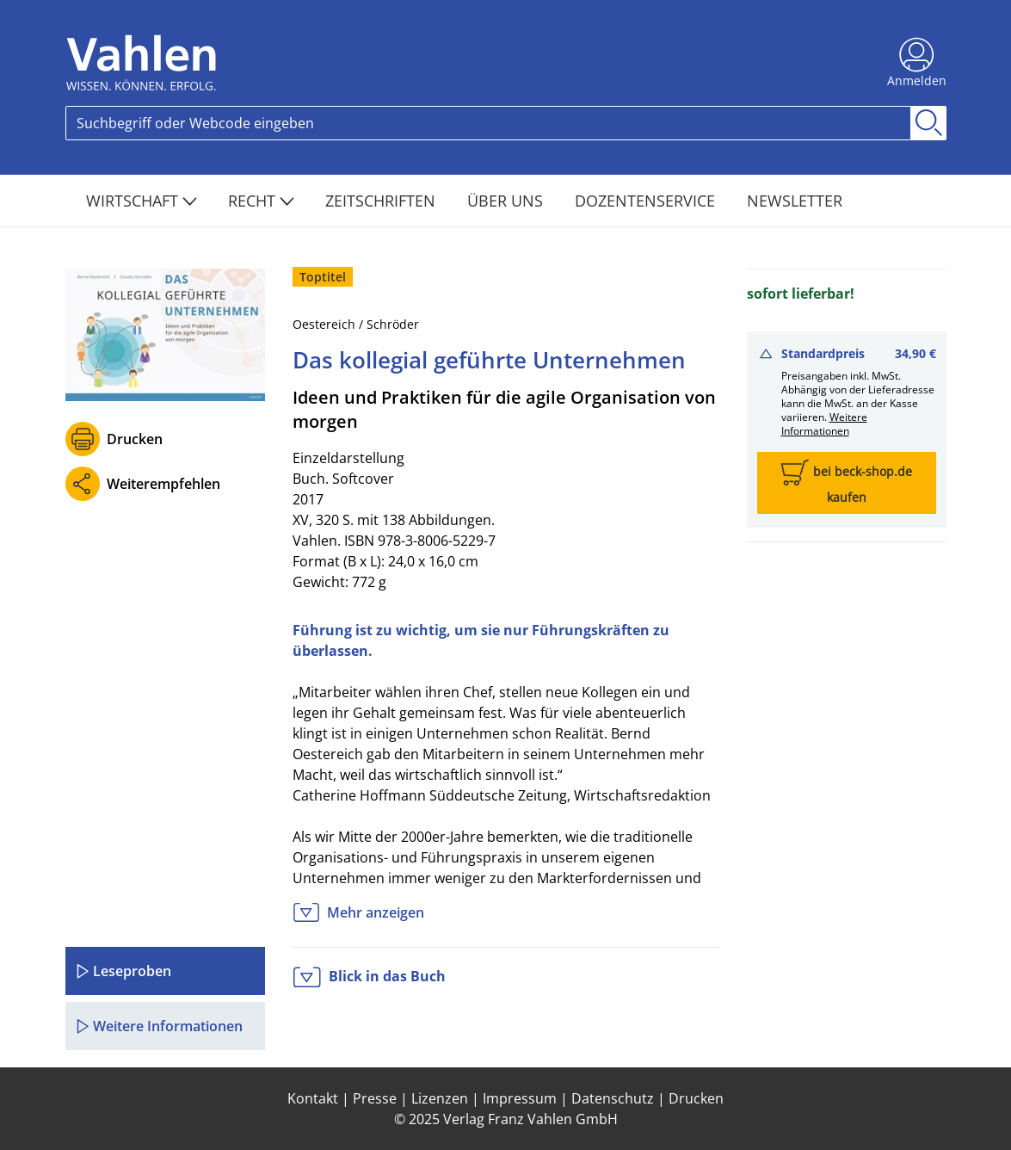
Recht (261, 200)
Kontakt (312, 1098)
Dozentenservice (647, 200)
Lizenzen (439, 1098)
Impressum (520, 1098)
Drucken (135, 439)
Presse (375, 1098)
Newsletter (794, 200)
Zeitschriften (382, 200)
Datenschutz (612, 1098)
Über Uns (507, 200)
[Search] (488, 123)
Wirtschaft (141, 200)
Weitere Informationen (824, 424)
